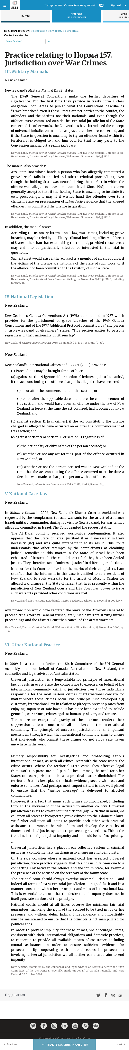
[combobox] (6, 41)
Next (122, 1044)
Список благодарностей (79, 5)
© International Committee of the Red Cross (64, 1038)
